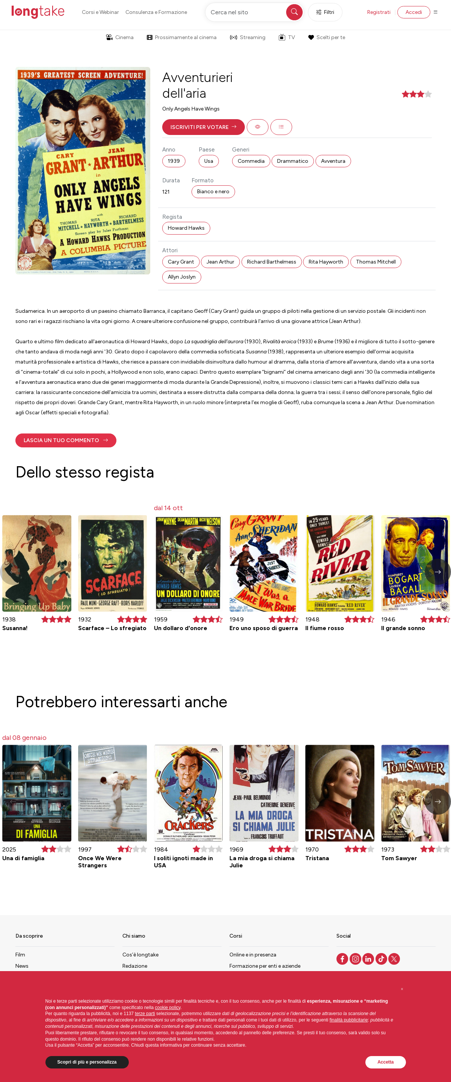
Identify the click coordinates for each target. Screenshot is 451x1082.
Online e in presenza (252, 955)
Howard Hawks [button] (186, 228)
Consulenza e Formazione (156, 12)
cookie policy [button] (168, 1007)
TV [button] (287, 37)
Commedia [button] (251, 161)
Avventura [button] (333, 161)
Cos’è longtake (140, 955)
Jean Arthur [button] (220, 262)
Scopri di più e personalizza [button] (87, 1062)
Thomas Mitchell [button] (376, 262)
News (22, 966)
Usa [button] (208, 161)
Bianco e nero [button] (213, 191)
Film (20, 955)
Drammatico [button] (292, 161)
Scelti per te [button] (326, 37)
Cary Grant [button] (181, 262)
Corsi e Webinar (100, 12)
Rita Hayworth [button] (326, 262)
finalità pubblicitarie (349, 1020)
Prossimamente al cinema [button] (182, 37)
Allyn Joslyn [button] (182, 277)
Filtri (325, 12)
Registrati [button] (379, 12)
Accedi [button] (414, 12)
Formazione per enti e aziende (264, 966)
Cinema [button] (120, 37)
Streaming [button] (247, 37)
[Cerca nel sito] (254, 12)
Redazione (134, 966)
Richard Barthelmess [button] (271, 262)
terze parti (145, 1013)
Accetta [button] (385, 1062)
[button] (203, 127)
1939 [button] (174, 161)
